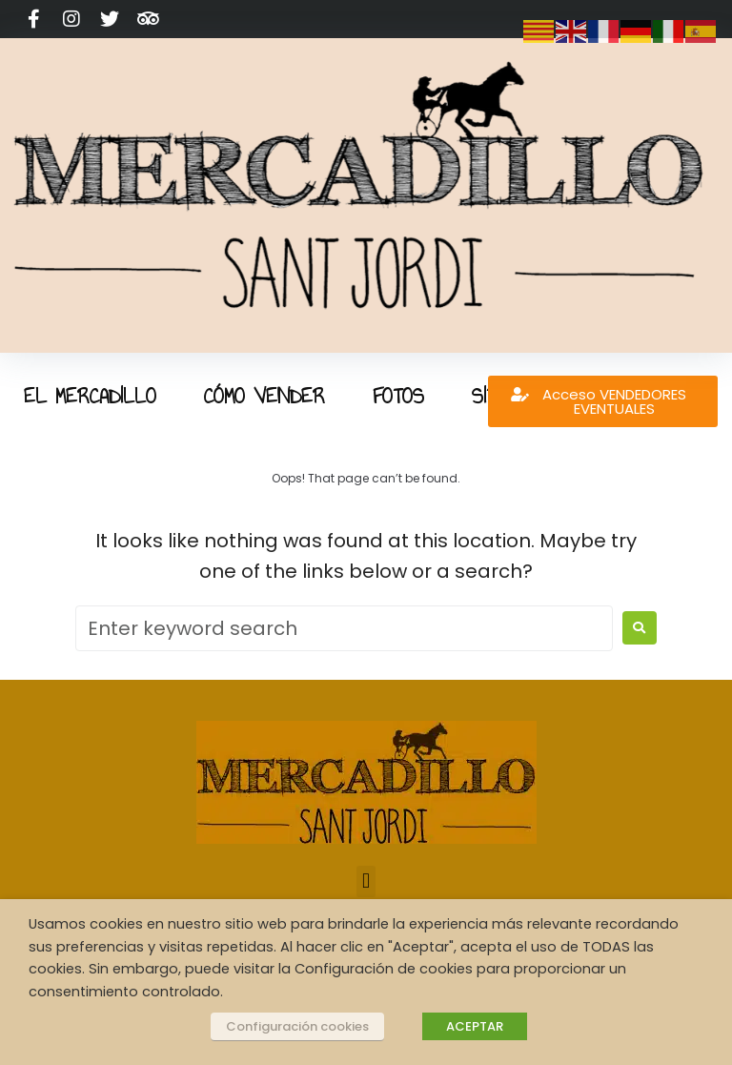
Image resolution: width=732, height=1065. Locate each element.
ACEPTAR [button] (474, 1026)
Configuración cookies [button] (297, 1026)
